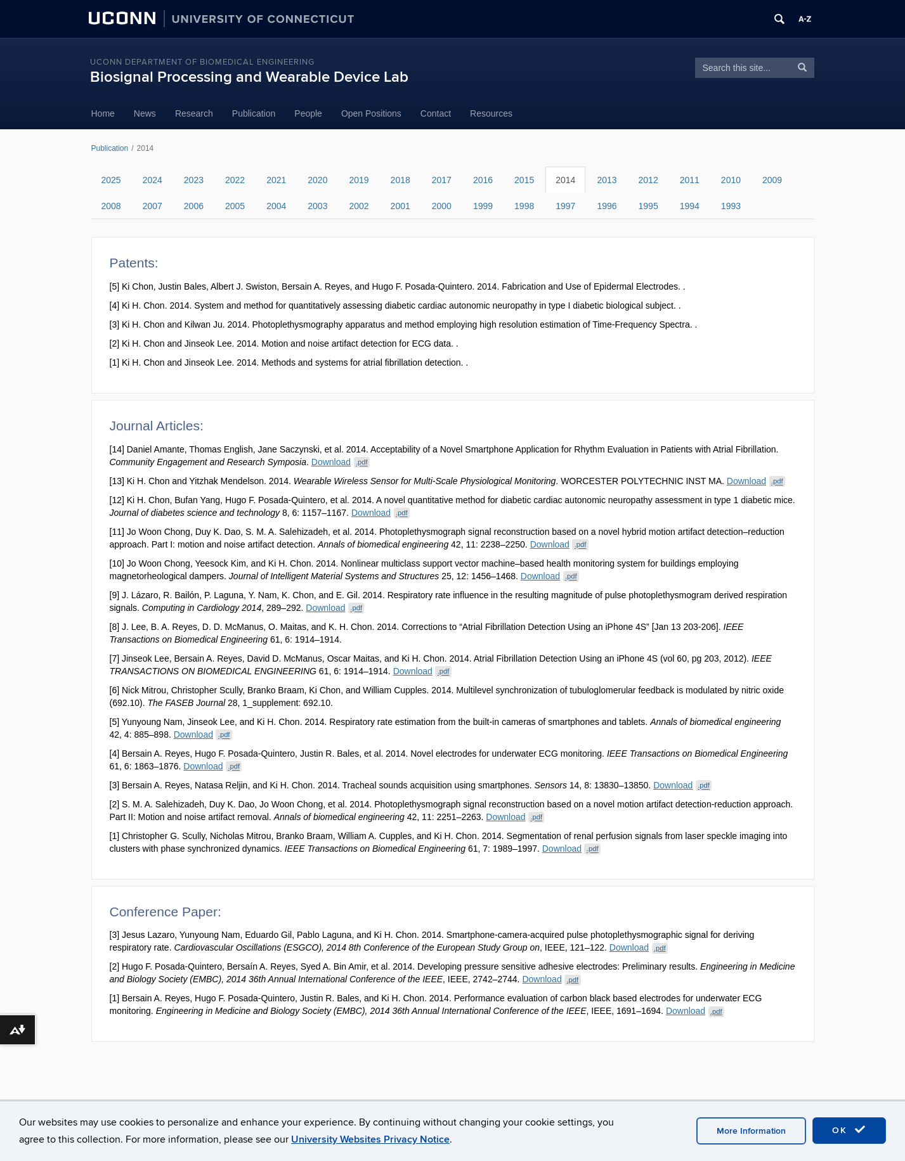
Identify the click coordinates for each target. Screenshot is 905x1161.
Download (340, 462)
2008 (111, 206)
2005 (235, 206)
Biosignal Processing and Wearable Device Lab (249, 77)
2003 (317, 206)
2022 (235, 180)
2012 (648, 180)
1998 (524, 206)
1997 (565, 206)
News (145, 113)
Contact (435, 113)
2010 (731, 180)
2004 (276, 206)
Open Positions (371, 113)
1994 (690, 206)
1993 (731, 206)
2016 (483, 180)
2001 (400, 206)
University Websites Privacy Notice (370, 1139)
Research (194, 113)
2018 (400, 180)
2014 (565, 180)
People (308, 113)
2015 (524, 180)
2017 (442, 180)
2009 (772, 180)
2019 (358, 180)
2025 (111, 180)
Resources (491, 113)
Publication (254, 113)
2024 (152, 180)
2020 (317, 180)
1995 (648, 206)
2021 (276, 180)
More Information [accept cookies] (751, 1131)
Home (103, 113)
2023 (194, 180)
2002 (358, 206)
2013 (606, 180)
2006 (194, 206)
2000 (442, 206)
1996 (606, 206)
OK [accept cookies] (849, 1130)
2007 (152, 206)
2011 (690, 180)
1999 (483, 206)
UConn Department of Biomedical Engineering (202, 62)
